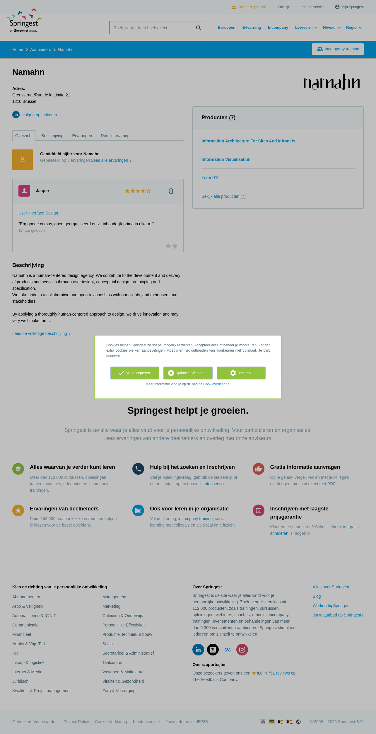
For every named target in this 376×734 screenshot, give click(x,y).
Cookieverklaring (216, 384)
